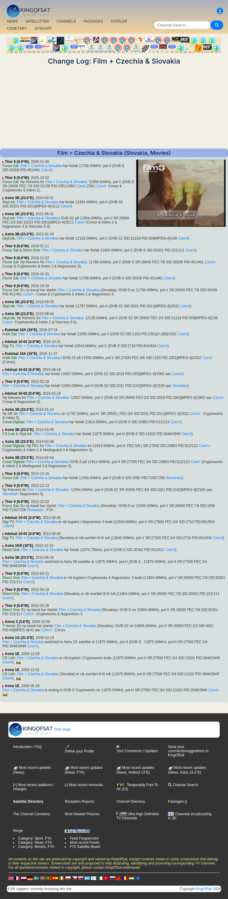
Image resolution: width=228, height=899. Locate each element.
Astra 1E (12, 654)
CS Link (8, 434)
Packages (176, 801)
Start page (40, 729)
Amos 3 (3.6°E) (17, 622)
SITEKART (43, 28)
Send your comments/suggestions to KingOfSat (188, 751)
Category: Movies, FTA (36, 847)
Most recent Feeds (84, 842)
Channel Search (183, 785)
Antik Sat (9, 334)
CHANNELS (66, 21)
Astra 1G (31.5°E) (19, 638)
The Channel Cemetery (31, 814)
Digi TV (8, 346)
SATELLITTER (37, 21)
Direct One (31, 250)
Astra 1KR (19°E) (19, 546)
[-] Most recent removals (84, 785)
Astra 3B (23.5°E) (19, 198)
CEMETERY (17, 28)
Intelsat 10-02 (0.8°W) (22, 342)
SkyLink (8, 202)
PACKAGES (93, 21)
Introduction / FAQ (27, 747)
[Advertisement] (114, 107)
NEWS (12, 21)
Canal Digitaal (13, 422)
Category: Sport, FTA (34, 838)
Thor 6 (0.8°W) (17, 162)
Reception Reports (79, 801)
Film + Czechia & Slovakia (41, 166)
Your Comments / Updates (137, 749)
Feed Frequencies (84, 838)
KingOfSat (204, 889)
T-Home (8, 626)
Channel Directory (130, 801)
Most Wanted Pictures (82, 814)
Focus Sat (10, 166)
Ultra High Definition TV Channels (137, 816)
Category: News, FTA (35, 842)
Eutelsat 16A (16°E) (21, 330)
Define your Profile (79, 749)
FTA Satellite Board (85, 847)
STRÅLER (119, 21)
